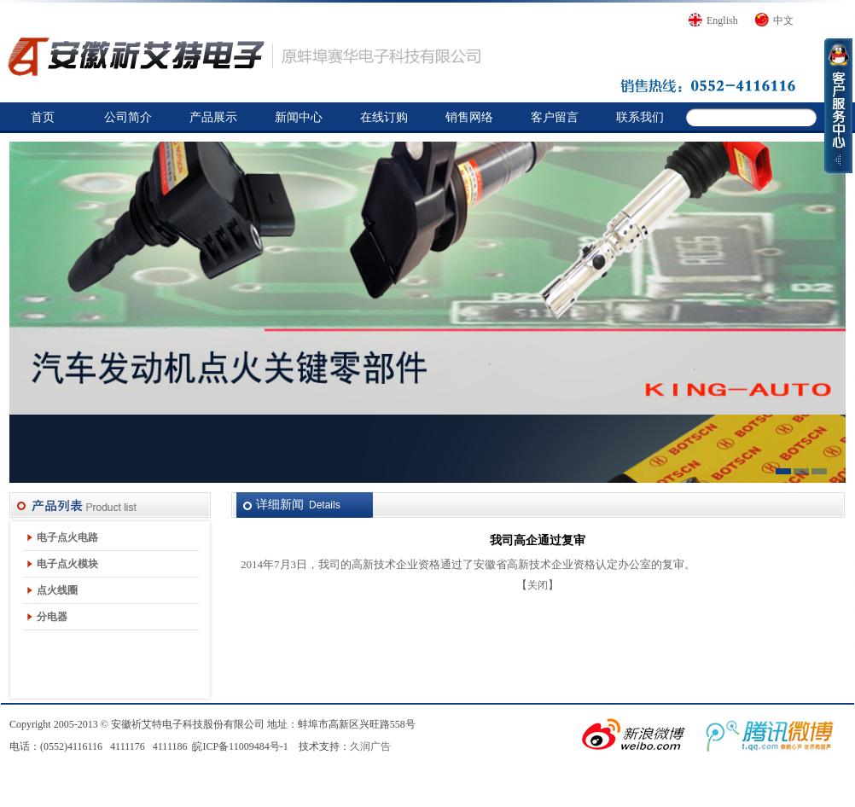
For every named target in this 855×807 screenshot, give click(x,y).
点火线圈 (57, 590)
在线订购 (384, 117)
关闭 (537, 585)
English (722, 20)
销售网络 (469, 117)
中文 (783, 20)
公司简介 (128, 117)
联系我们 (640, 117)
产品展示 (213, 117)
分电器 (52, 617)
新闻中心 (299, 117)
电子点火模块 (67, 564)
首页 (43, 117)
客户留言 (555, 117)
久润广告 (370, 746)
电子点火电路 (67, 537)
